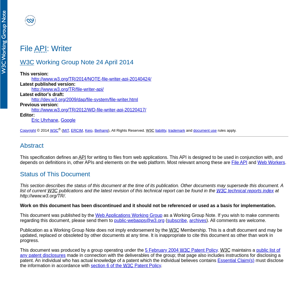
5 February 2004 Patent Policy (181, 250)
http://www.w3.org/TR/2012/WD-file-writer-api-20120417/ (88, 109)
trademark (176, 130)
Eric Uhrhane (44, 120)
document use (205, 130)
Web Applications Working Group (128, 215)
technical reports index (245, 190)
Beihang (101, 130)
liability (160, 130)
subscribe (177, 220)
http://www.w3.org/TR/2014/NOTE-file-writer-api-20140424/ (91, 79)
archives (198, 220)
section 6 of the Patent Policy (126, 265)
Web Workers (271, 162)
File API (239, 162)
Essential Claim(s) (235, 260)
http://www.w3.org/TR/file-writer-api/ (67, 89)
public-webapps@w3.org (139, 220)
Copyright (28, 130)
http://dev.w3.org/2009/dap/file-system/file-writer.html (84, 99)
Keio (88, 130)
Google (68, 120)
